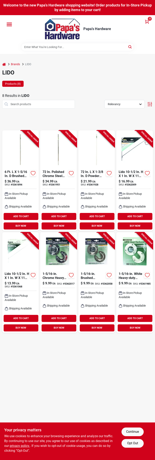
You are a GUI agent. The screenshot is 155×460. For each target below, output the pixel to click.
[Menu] (9, 24)
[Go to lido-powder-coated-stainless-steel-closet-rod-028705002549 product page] (96, 180)
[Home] (4, 64)
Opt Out (132, 443)
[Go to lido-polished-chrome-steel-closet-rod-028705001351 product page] (58, 180)
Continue (132, 432)
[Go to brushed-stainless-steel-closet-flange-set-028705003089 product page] (96, 282)
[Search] (130, 46)
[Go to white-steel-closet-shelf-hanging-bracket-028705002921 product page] (20, 282)
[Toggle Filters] (150, 104)
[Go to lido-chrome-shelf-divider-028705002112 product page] (134, 180)
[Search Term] (77, 47)
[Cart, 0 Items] (147, 22)
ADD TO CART (21, 216)
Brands (15, 64)
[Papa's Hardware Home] (62, 29)
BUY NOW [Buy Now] (21, 225)
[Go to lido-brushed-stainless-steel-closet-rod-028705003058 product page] (20, 180)
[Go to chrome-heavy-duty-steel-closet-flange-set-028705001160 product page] (58, 282)
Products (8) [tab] (13, 83)
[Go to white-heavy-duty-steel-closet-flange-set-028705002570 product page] (134, 282)
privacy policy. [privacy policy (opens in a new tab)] (20, 446)
